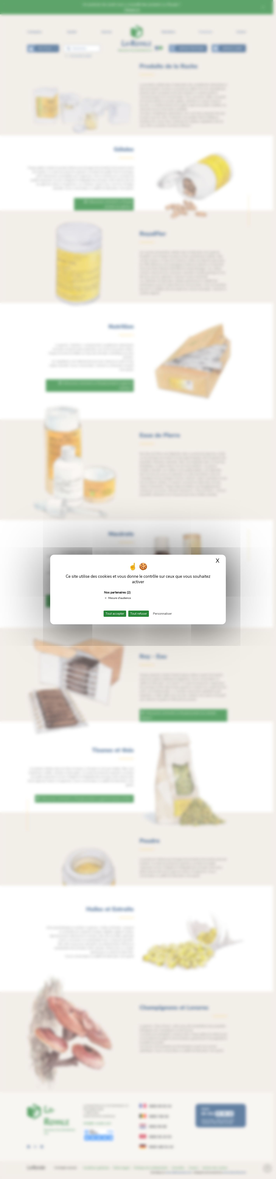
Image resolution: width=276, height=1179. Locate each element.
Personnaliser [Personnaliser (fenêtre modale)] (162, 614)
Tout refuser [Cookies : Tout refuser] (138, 614)
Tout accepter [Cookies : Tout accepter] (115, 614)
